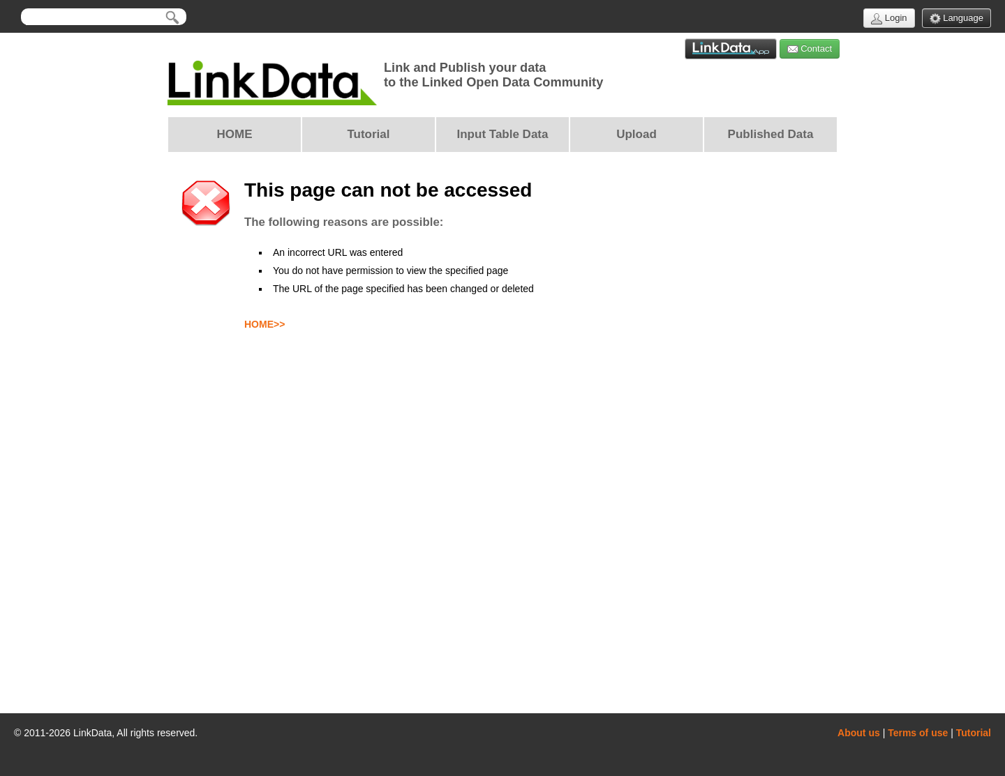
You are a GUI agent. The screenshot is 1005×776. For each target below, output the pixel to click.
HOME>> (264, 324)
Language (956, 18)
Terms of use (918, 732)
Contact (809, 49)
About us (859, 732)
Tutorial (973, 732)
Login (889, 18)
